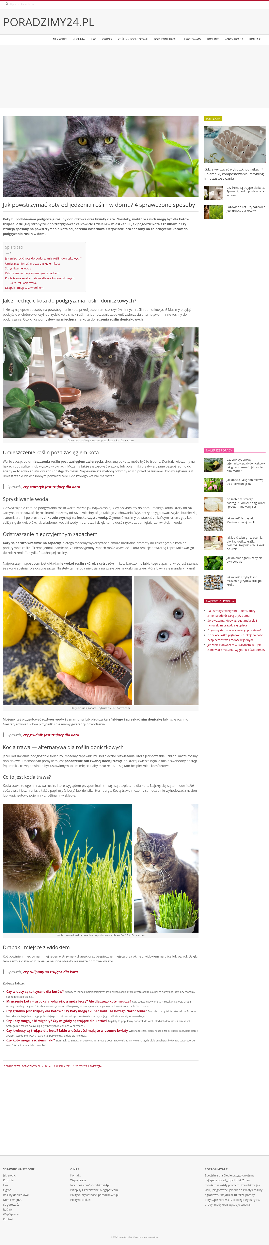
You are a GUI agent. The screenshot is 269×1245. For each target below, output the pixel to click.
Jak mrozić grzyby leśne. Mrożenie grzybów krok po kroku (244, 581)
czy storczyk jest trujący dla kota (51, 486)
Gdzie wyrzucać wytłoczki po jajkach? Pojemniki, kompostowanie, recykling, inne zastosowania (234, 174)
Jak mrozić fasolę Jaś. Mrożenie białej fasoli (241, 520)
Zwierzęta (96, 1066)
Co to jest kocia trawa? (23, 283)
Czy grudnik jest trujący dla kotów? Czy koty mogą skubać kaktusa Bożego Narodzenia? (76, 1011)
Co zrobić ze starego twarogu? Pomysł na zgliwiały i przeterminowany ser (246, 502)
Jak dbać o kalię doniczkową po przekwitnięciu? (245, 482)
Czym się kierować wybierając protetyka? (234, 630)
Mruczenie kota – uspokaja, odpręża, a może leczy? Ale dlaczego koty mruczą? (68, 1001)
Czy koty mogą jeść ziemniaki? (30, 1040)
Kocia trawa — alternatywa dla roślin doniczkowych (40, 278)
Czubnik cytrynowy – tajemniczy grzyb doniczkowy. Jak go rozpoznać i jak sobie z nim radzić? (246, 465)
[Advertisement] (124, 76)
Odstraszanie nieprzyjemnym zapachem (32, 273)
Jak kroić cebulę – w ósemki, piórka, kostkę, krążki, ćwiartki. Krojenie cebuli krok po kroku (246, 543)
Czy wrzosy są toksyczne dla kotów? (35, 991)
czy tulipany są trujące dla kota (50, 971)
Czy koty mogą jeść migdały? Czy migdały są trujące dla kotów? (56, 1021)
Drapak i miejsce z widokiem (24, 288)
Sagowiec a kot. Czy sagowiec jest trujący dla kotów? (246, 209)
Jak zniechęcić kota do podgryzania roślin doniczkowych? (43, 258)
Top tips (84, 1066)
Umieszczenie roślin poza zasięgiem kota (32, 263)
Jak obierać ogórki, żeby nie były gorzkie (245, 560)
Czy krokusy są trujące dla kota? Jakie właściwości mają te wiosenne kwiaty (67, 1030)
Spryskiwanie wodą (18, 268)
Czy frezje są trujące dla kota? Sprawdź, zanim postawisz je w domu (246, 191)
